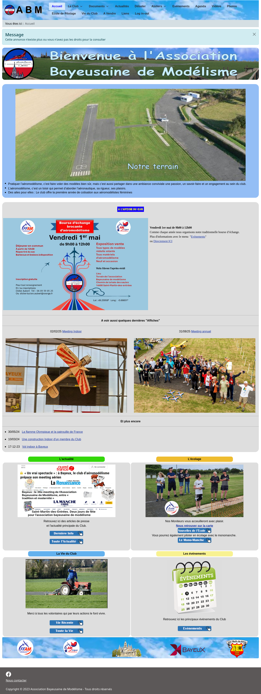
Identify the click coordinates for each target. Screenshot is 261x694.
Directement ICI (163, 241)
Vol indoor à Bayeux (35, 446)
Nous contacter (16, 680)
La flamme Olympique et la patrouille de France (52, 431)
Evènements (198, 236)
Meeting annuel (201, 331)
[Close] (254, 34)
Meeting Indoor (72, 331)
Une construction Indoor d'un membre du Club (51, 439)
